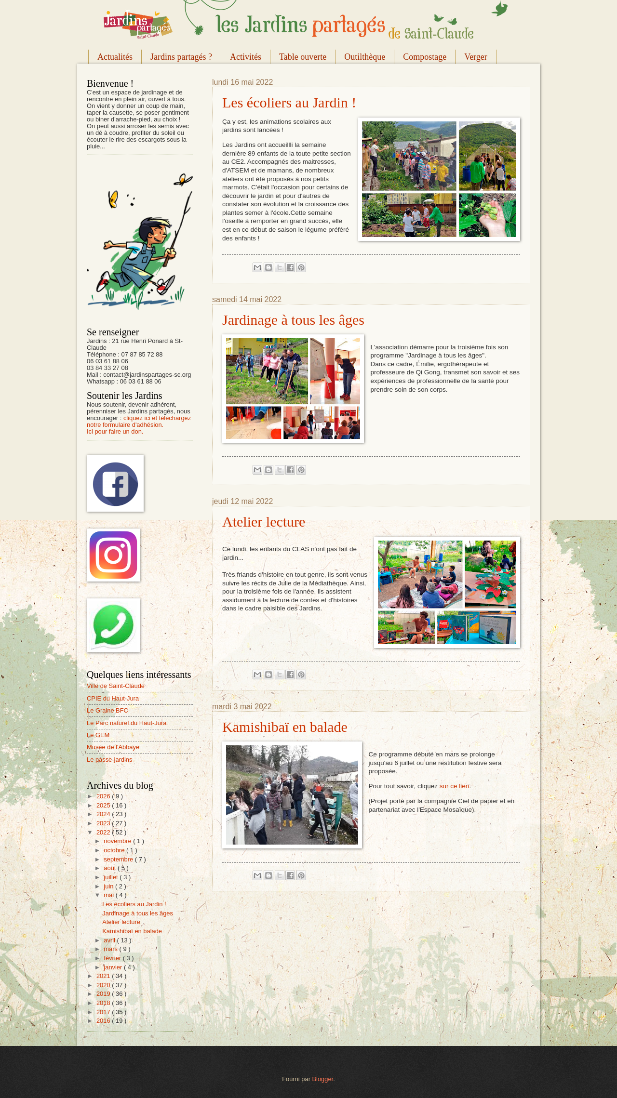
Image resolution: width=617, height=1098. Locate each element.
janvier (114, 967)
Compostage (424, 57)
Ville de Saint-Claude (116, 685)
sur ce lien (454, 786)
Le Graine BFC (107, 710)
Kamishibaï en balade (285, 727)
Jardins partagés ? (181, 57)
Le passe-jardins (109, 759)
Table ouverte (302, 57)
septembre (119, 859)
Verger (475, 57)
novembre (118, 841)
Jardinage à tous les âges (293, 320)
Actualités (115, 57)
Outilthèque (364, 57)
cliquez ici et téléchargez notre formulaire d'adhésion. (139, 421)
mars (111, 948)
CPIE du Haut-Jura (113, 698)
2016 (104, 1020)
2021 (104, 975)
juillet (112, 877)
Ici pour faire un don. (115, 431)
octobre (115, 850)
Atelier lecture (263, 521)
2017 (104, 1012)
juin (109, 886)
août (111, 868)
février (113, 958)
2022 (104, 832)
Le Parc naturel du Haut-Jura (126, 723)
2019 (104, 993)
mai (109, 895)
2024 (104, 814)
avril (110, 940)
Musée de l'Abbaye (113, 747)
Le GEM (98, 735)
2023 (104, 823)
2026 (104, 796)
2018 (104, 1002)
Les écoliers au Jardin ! (289, 102)
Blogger (323, 1079)
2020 (104, 985)
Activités (245, 57)
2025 (104, 805)
